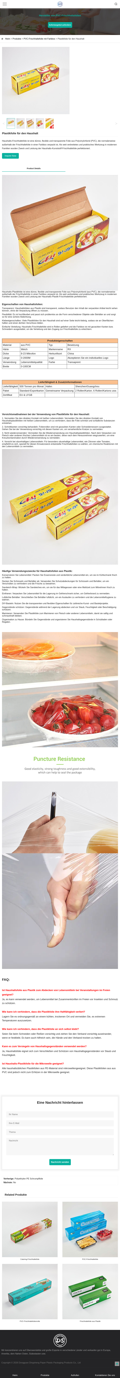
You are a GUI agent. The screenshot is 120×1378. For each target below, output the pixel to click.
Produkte (17, 39)
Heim (7, 39)
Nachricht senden (60, 1162)
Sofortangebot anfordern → (60, 26)
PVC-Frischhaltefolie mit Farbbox (40, 39)
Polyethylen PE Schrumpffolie (29, 1179)
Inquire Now (10, 156)
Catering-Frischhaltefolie (29, 1259)
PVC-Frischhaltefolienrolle (30, 1321)
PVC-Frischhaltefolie (90, 1259)
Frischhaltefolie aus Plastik (90, 1321)
